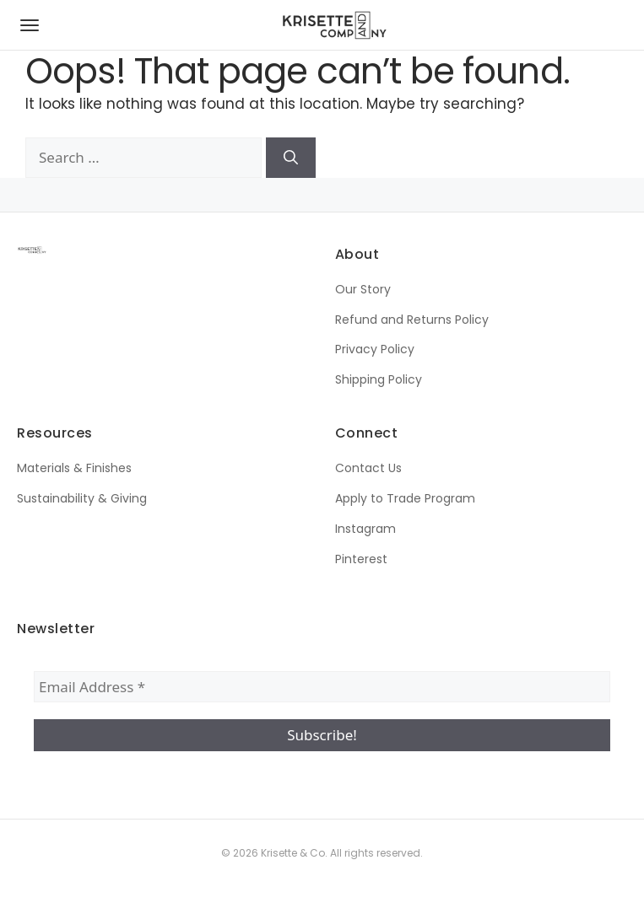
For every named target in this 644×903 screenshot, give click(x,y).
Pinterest (361, 559)
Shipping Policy (378, 379)
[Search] (291, 157)
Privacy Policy (374, 349)
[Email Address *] (322, 687)
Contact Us (368, 468)
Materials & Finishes (74, 468)
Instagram (365, 528)
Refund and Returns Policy (412, 319)
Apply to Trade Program (405, 498)
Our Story (363, 289)
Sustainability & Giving (82, 498)
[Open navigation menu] (29, 25)
